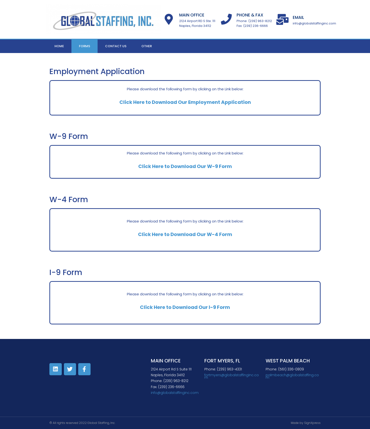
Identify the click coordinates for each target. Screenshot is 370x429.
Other (146, 46)
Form (223, 307)
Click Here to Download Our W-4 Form (185, 234)
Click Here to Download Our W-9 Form (185, 166)
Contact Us (115, 46)
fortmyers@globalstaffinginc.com (231, 376)
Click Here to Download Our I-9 (178, 307)
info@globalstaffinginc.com (175, 392)
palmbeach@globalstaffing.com (292, 376)
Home (59, 46)
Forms (84, 46)
